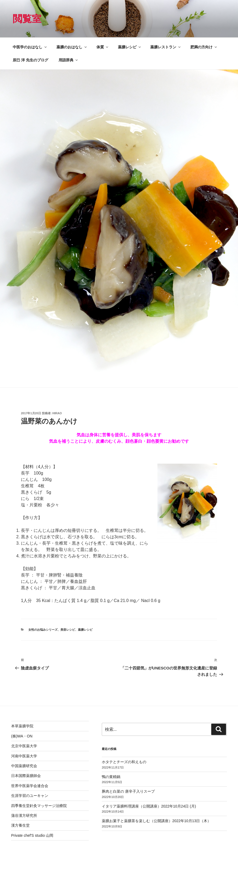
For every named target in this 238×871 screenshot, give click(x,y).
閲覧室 (27, 18)
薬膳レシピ (130, 47)
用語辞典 (68, 60)
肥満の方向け (204, 47)
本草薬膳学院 (22, 726)
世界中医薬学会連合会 (29, 786)
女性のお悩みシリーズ (43, 629)
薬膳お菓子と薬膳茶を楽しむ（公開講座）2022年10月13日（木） (156, 821)
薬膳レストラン (165, 47)
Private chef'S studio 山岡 (32, 835)
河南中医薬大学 (24, 756)
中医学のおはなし (30, 47)
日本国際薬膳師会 (26, 776)
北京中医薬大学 (24, 746)
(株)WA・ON (21, 736)
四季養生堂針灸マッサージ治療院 (39, 806)
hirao (57, 413)
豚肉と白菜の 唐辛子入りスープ (128, 791)
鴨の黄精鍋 (111, 777)
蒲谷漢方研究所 (24, 815)
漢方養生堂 (20, 825)
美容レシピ (67, 629)
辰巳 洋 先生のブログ (30, 60)
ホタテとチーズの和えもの (124, 762)
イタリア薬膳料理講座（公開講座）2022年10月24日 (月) (149, 806)
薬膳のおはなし (71, 47)
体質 (102, 47)
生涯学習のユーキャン (29, 795)
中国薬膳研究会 (24, 766)
